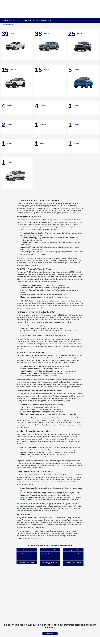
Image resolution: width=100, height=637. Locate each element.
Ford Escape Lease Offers (26, 554)
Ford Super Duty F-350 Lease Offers (73, 563)
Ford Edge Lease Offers (73, 550)
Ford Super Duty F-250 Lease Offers (50, 563)
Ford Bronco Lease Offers (50, 550)
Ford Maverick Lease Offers (50, 558)
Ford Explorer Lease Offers (73, 554)
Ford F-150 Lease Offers (26, 558)
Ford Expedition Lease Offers (50, 554)
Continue (50, 633)
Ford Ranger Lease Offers (27, 562)
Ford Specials (27, 550)
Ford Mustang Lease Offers (73, 558)
